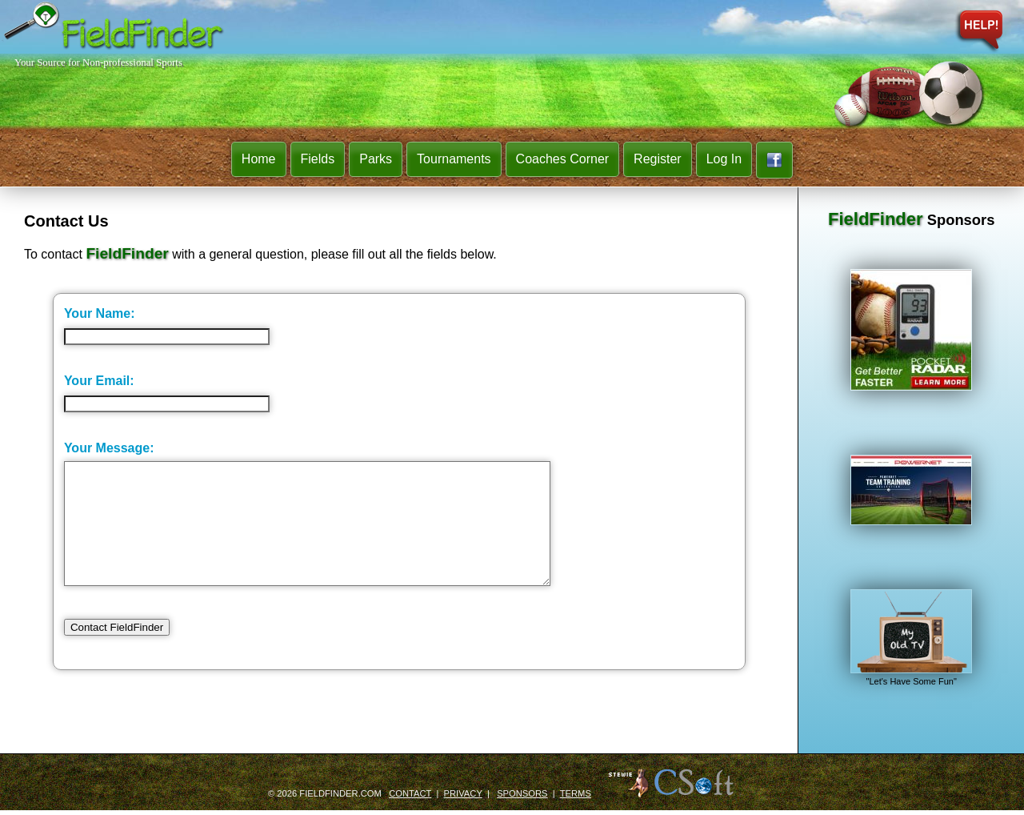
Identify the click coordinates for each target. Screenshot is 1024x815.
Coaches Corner (563, 159)
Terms (575, 798)
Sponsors (522, 798)
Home (259, 159)
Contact (410, 798)
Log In (724, 159)
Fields (318, 159)
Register (658, 159)
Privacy (463, 798)
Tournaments (454, 159)
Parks (375, 159)
